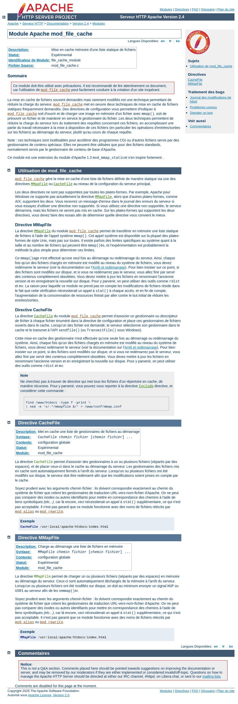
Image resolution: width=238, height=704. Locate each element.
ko (178, 41)
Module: (23, 453)
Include (146, 386)
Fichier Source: (21, 65)
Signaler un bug (201, 113)
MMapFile (195, 84)
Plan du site (225, 9)
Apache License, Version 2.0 (48, 695)
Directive (27, 422)
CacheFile (195, 80)
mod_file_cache (55, 90)
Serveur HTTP (32, 23)
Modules (166, 9)
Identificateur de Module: (29, 60)
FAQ (195, 9)
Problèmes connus (203, 107)
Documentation (58, 23)
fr (170, 41)
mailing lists (211, 676)
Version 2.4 (80, 23)
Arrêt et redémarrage (109, 267)
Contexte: (24, 442)
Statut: (14, 55)
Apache (13, 23)
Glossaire (208, 9)
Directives (182, 9)
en (163, 41)
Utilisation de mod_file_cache (211, 66)
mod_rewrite (51, 512)
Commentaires (200, 126)
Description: (19, 50)
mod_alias (24, 512)
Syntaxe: (23, 437)
